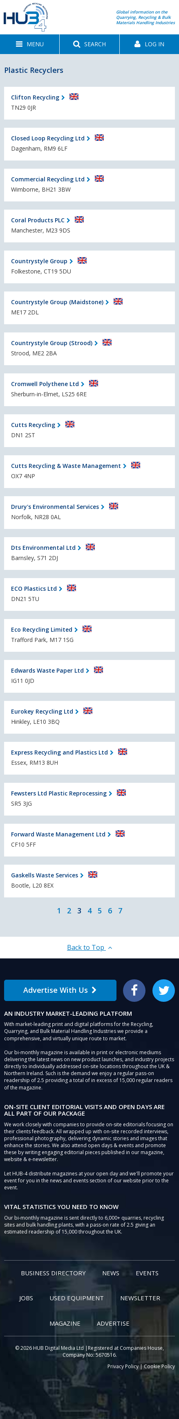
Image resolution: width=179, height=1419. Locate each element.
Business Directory (53, 1273)
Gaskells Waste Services (44, 875)
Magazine (65, 1323)
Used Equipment (76, 1298)
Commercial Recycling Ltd (48, 179)
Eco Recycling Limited (41, 629)
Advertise (113, 1323)
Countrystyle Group (39, 261)
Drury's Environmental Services (55, 507)
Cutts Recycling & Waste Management (66, 466)
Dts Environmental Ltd (43, 547)
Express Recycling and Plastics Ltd (59, 752)
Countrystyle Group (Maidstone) (57, 302)
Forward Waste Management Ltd (58, 834)
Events (147, 1273)
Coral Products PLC (38, 220)
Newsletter (140, 1298)
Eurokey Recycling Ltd (42, 711)
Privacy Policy (123, 1366)
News (110, 1273)
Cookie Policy (159, 1366)
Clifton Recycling (35, 97)
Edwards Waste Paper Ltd (47, 670)
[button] (29, 44)
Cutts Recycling (33, 425)
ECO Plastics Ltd (34, 588)
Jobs (26, 1298)
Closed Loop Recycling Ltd (48, 138)
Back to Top (89, 947)
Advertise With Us (60, 990)
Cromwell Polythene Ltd (45, 384)
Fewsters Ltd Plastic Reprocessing (59, 793)
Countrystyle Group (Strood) (51, 343)
